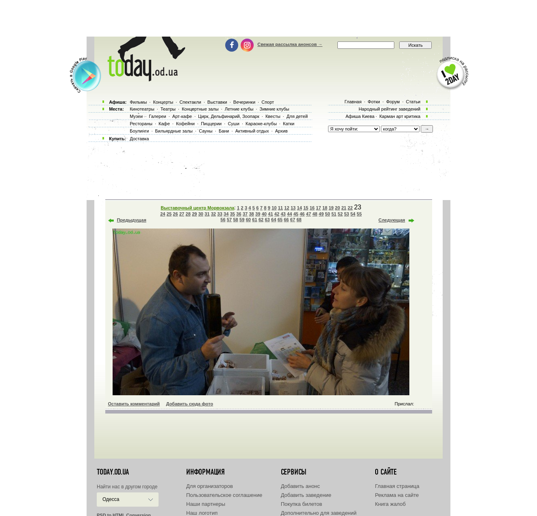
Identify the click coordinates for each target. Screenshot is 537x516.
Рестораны (141, 123)
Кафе (164, 123)
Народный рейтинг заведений (389, 109)
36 (238, 213)
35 (232, 213)
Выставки (217, 102)
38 (251, 213)
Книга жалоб (390, 504)
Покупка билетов (301, 504)
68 (298, 219)
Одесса (110, 499)
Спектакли (190, 102)
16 (312, 207)
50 (327, 213)
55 (359, 213)
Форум (393, 101)
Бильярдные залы (174, 130)
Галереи (157, 116)
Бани (224, 130)
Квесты (272, 116)
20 (337, 207)
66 (286, 219)
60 (248, 219)
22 (350, 207)
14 (299, 207)
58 (235, 219)
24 (162, 213)
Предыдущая (131, 220)
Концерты (163, 102)
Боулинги (139, 130)
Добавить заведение (306, 495)
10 (274, 207)
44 (289, 213)
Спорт (267, 102)
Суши (233, 123)
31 (206, 213)
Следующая (391, 220)
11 (280, 207)
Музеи (136, 116)
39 (257, 213)
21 (343, 207)
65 (280, 219)
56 (222, 219)
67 (292, 219)
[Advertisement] (269, 18)
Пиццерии (211, 123)
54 (352, 213)
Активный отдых (252, 130)
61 (254, 219)
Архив (281, 130)
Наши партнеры (205, 504)
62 (261, 219)
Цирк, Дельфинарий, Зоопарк (228, 116)
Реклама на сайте (397, 495)
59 (241, 219)
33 (219, 213)
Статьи (413, 101)
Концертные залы (200, 109)
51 (333, 213)
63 (267, 219)
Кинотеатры (142, 109)
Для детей (297, 116)
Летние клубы (239, 109)
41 (270, 213)
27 (181, 213)
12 (286, 207)
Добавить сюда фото (189, 403)
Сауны (206, 130)
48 (314, 213)
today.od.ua (113, 472)
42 (276, 213)
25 (169, 213)
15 (305, 207)
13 (293, 207)
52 (340, 213)
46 (302, 213)
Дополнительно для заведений (319, 513)
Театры (168, 109)
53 (346, 213)
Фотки (374, 101)
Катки (288, 123)
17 (318, 207)
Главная (352, 101)
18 (324, 207)
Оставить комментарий (134, 403)
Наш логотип (201, 513)
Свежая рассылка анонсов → (289, 44)
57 (229, 219)
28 (188, 213)
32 (213, 213)
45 (296, 213)
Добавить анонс (300, 486)
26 (175, 213)
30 (200, 213)
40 (264, 213)
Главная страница (397, 486)
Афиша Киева (360, 116)
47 (308, 213)
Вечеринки (244, 102)
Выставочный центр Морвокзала (197, 207)
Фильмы (138, 102)
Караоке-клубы (261, 123)
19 (331, 207)
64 (273, 219)
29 (194, 213)
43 (282, 213)
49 (321, 213)
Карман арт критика (399, 116)
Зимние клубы (274, 109)
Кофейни (185, 123)
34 (226, 213)
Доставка (139, 138)
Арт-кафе (182, 116)
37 (245, 213)
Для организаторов (209, 486)
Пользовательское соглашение (224, 495)
